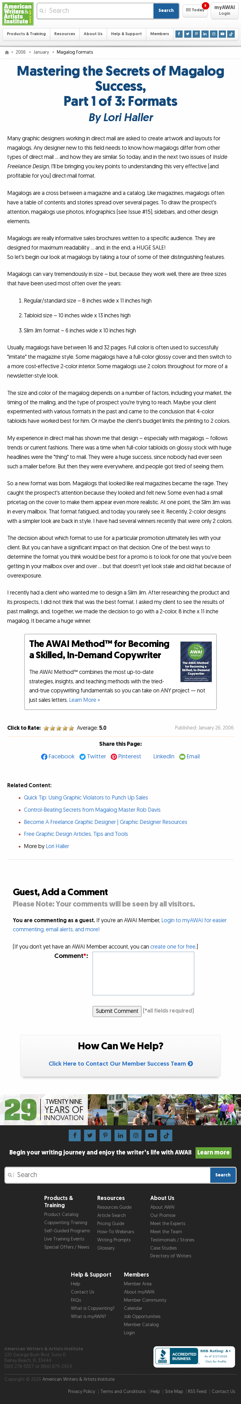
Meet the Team (166, 1232)
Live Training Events (64, 1239)
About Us (93, 34)
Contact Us (82, 1292)
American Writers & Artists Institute (78, 1379)
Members (159, 34)
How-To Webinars (115, 1232)
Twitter (96, 757)
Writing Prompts (114, 1240)
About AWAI (162, 1207)
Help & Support (126, 34)
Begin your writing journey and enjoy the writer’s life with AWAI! (120, 1152)
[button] (195, 11)
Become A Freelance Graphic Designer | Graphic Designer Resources (105, 822)
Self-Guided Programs (67, 1231)
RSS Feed (197, 1392)
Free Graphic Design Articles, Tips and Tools (76, 834)
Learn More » (84, 700)
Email (193, 757)
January (42, 52)
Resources (64, 34)
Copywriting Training (65, 1223)
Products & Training (26, 34)
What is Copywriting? (93, 1308)
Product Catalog (61, 1215)
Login (129, 1333)
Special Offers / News (66, 1247)
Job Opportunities (142, 1317)
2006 (21, 52)
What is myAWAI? (88, 1317)
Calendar (133, 1308)
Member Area (138, 1284)
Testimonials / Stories (172, 1240)
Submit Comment (117, 1011)
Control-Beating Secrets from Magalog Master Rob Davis (92, 810)
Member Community (145, 1300)
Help (75, 1284)
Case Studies (163, 1248)
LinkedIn (163, 757)
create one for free (172, 946)
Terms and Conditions (123, 1392)
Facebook (62, 757)
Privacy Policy (81, 1392)
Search (166, 10)
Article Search (111, 1215)
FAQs (76, 1300)
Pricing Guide (110, 1224)
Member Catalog (141, 1325)
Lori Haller (57, 846)
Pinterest (129, 757)
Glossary (106, 1248)
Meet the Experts (167, 1224)
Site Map (174, 1392)
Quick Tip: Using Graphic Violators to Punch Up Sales (86, 797)
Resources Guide (114, 1207)
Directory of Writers (170, 1256)
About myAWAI (139, 1292)
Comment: (71, 956)
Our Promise (162, 1215)
